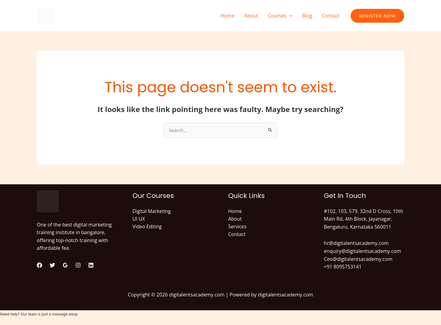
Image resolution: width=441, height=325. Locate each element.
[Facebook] (39, 265)
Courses (280, 15)
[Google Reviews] (65, 265)
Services (237, 227)
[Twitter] (52, 265)
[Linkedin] (91, 265)
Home (227, 15)
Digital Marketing (152, 211)
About (251, 15)
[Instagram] (78, 265)
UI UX (139, 219)
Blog (307, 15)
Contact (330, 15)
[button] (289, 15)
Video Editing (147, 227)
